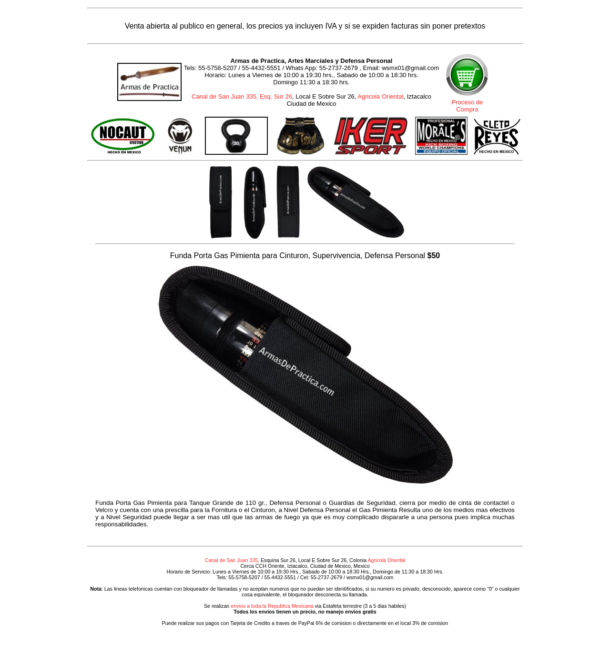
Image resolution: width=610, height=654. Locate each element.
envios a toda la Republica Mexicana (272, 606)
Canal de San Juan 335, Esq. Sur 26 (242, 96)
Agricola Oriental (380, 96)
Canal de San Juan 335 (231, 560)
